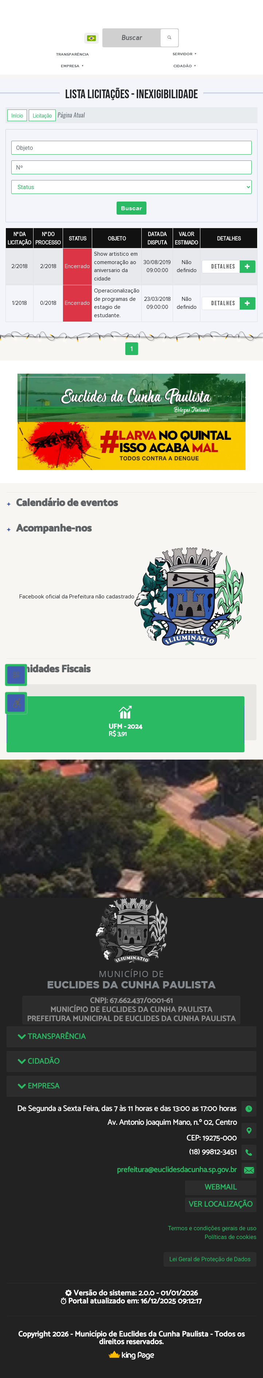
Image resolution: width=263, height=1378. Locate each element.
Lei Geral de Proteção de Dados (210, 1259)
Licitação (42, 115)
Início (17, 115)
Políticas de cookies (230, 1237)
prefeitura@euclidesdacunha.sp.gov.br (177, 1170)
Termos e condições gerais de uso (212, 1228)
